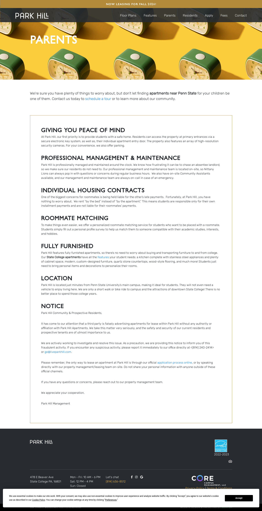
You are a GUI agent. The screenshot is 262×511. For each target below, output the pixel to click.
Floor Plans (128, 15)
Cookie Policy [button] (38, 500)
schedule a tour (98, 99)
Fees (224, 15)
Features (150, 15)
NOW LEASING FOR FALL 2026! (131, 4)
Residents (190, 15)
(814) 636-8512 (116, 481)
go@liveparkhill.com (58, 352)
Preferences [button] (111, 500)
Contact (241, 15)
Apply (209, 15)
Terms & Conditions (219, 488)
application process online (174, 362)
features (103, 257)
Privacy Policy (194, 488)
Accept (238, 498)
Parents (170, 15)
